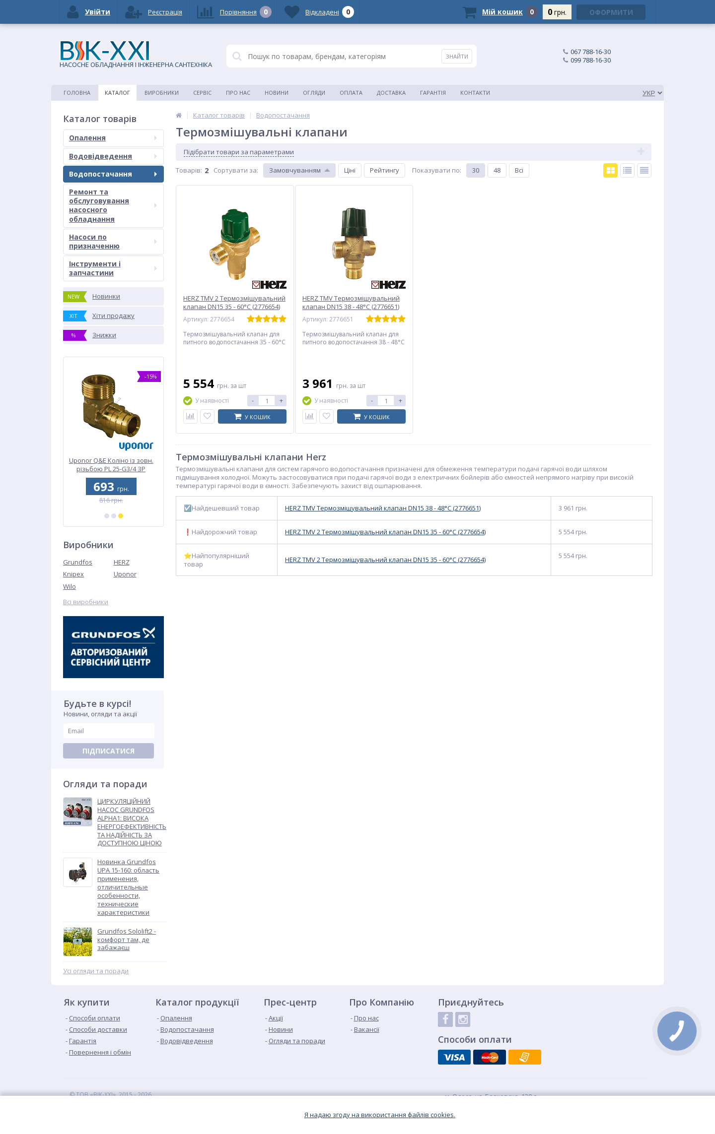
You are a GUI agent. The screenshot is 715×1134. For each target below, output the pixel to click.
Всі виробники (85, 602)
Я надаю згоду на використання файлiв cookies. (379, 1115)
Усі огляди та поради (96, 971)
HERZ (122, 562)
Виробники (161, 92)
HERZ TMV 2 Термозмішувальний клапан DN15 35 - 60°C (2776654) (385, 532)
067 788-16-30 (591, 51)
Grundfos (77, 562)
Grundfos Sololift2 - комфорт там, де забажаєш (126, 939)
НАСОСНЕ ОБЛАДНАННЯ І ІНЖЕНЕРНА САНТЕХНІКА (136, 55)
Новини (276, 92)
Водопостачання (113, 174)
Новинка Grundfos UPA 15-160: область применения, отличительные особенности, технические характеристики (128, 887)
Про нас (238, 92)
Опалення (113, 137)
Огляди (314, 92)
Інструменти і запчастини (113, 268)
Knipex (73, 573)
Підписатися (108, 751)
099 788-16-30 (591, 60)
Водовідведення (113, 156)
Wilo (69, 586)
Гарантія (433, 92)
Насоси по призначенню (113, 241)
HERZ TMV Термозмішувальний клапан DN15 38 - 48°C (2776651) (383, 508)
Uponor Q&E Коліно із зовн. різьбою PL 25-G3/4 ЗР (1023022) (114, 464)
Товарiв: (189, 170)
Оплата (351, 92)
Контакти (475, 92)
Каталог (117, 92)
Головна (77, 92)
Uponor (125, 573)
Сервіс (202, 92)
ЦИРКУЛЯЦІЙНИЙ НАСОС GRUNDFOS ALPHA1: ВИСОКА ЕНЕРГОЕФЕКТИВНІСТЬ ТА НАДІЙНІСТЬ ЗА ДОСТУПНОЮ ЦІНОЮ (131, 822)
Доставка (391, 92)
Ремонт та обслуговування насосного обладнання (113, 205)
